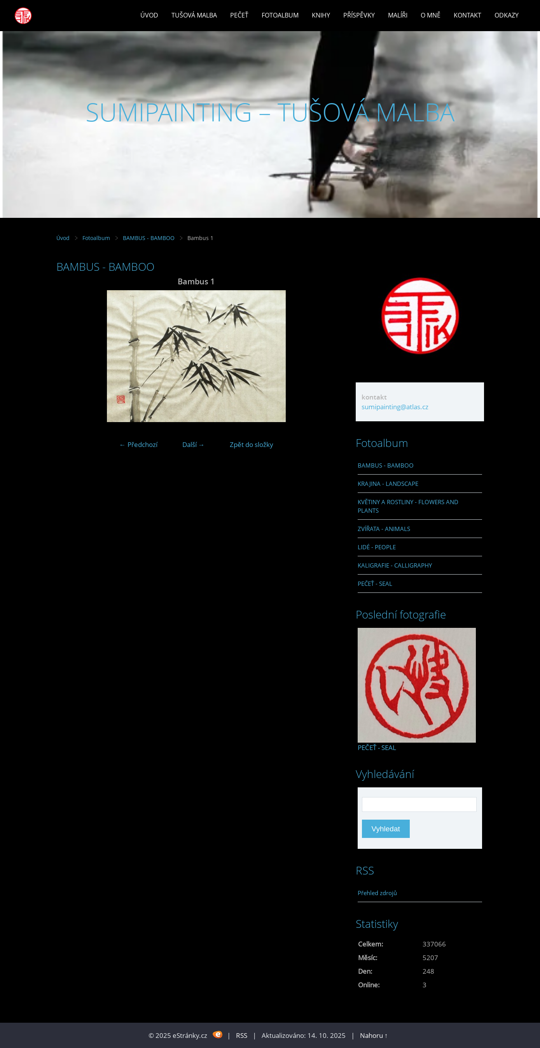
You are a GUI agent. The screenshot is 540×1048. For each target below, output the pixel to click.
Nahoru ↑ (374, 1035)
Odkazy (507, 15)
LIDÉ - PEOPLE (377, 547)
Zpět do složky (251, 444)
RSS (241, 1035)
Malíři (397, 15)
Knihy (321, 15)
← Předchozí (138, 444)
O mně (430, 15)
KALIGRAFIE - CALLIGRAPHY (395, 565)
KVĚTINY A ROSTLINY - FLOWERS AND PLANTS (408, 506)
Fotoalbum (280, 15)
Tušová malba (194, 15)
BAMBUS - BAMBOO (149, 238)
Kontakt (467, 15)
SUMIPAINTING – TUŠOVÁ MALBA (270, 112)
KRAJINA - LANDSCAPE (388, 483)
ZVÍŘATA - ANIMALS (384, 529)
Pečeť (239, 15)
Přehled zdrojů (377, 893)
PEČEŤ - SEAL (375, 583)
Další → (193, 444)
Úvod (149, 15)
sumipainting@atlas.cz (395, 406)
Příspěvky (359, 15)
